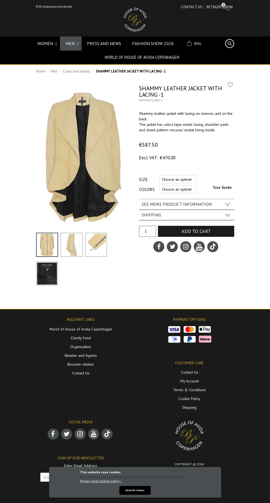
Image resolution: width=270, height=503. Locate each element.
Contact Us (191, 7)
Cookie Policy (189, 398)
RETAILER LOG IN (220, 7)
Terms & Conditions (189, 389)
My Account (189, 381)
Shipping (189, 407)
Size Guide (222, 187)
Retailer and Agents (81, 355)
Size (143, 179)
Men (54, 71)
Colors (147, 189)
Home (40, 71)
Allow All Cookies (135, 490)
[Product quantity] (147, 231)
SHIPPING (151, 215)
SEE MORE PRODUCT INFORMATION (177, 204)
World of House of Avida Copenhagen (142, 57)
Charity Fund (81, 337)
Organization (80, 346)
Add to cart (196, 231)
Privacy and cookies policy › (101, 481)
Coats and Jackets (76, 71)
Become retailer (80, 364)
